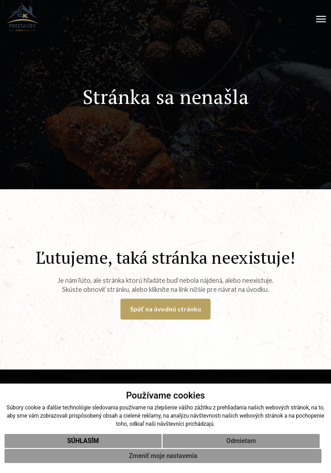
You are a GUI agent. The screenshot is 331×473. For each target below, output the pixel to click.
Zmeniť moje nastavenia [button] (163, 455)
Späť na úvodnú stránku (165, 309)
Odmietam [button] (241, 440)
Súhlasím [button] (83, 440)
